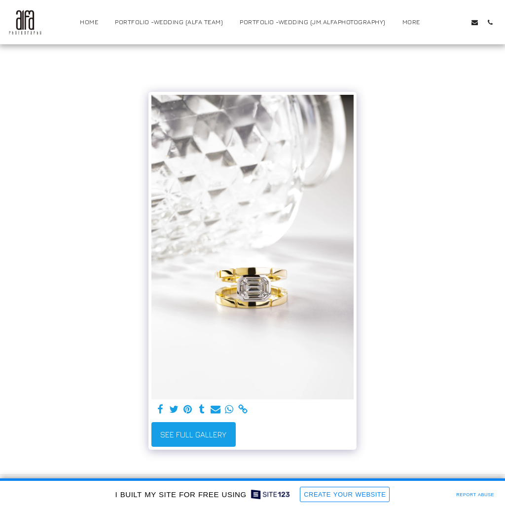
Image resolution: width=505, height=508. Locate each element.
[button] (444, 22)
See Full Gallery (193, 434)
